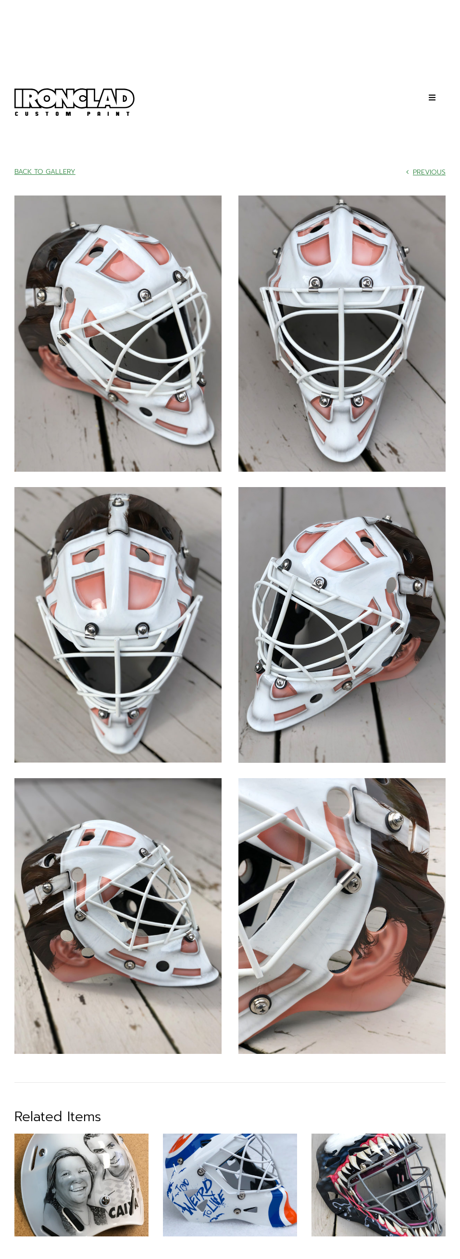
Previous (429, 172)
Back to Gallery (44, 172)
